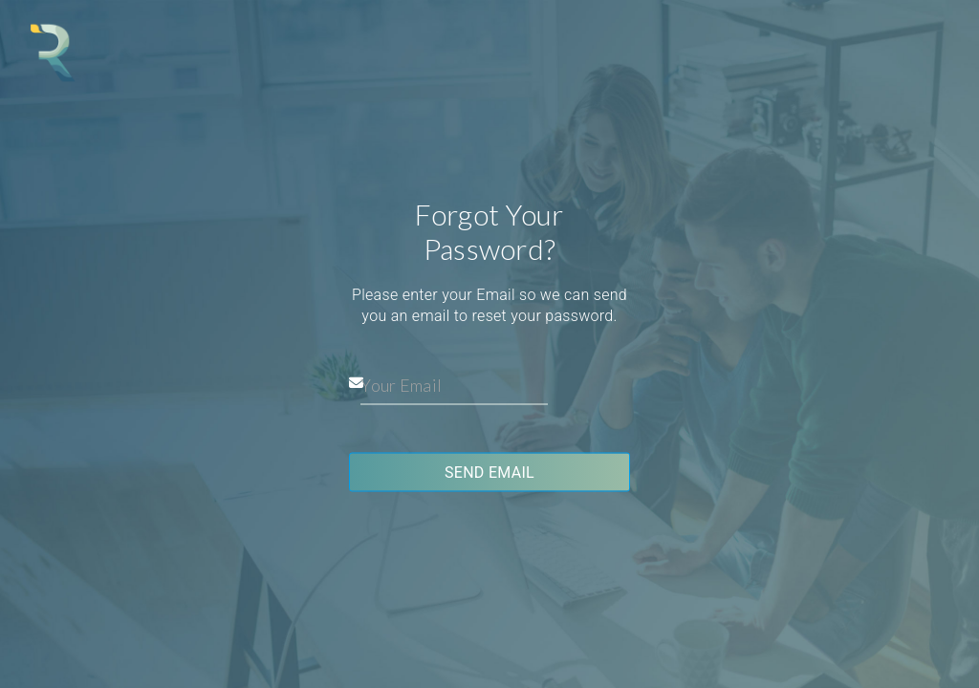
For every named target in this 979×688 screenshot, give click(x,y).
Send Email (489, 472)
